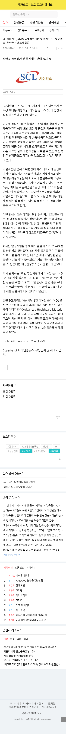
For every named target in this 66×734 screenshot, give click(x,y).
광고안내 (38, 703)
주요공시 (39, 30)
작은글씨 (58, 48)
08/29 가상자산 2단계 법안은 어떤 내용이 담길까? (30, 647)
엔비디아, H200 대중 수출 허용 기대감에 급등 (28, 520)
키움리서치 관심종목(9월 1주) (19, 651)
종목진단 (54, 22)
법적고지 (33, 707)
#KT (57, 446)
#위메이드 (12, 446)
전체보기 (62, 30)
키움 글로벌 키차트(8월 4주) (18, 655)
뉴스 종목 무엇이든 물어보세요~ (20, 482)
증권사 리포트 (11, 630)
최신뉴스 (7, 30)
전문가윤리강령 (49, 707)
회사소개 (14, 703)
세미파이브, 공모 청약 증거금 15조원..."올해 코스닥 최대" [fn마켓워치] (33, 530)
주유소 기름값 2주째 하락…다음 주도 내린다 (27, 545)
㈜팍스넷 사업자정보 (31, 713)
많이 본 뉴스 (10, 497)
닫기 (60, 4)
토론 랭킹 (19, 567)
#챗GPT (26, 451)
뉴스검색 (8, 436)
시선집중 (8, 385)
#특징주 (54, 451)
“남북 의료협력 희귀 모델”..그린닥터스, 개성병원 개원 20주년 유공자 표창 (33, 510)
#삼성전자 (13, 451)
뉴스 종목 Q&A (12, 473)
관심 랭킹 (30, 567)
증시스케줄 (55, 30)
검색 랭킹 (8, 567)
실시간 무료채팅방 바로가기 (18, 487)
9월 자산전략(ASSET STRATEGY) (21, 659)
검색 (55, 14)
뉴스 (5, 22)
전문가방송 (36, 22)
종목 (12, 638)
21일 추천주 (9, 396)
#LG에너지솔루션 (29, 446)
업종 (19, 638)
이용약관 (51, 703)
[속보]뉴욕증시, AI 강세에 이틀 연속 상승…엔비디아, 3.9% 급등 (33, 525)
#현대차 (46, 446)
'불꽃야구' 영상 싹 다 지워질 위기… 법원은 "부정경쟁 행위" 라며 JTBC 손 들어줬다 (33, 550)
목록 (58, 417)
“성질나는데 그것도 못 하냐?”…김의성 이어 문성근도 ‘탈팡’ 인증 (33, 535)
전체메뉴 (63, 14)
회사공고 (26, 703)
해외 (26, 638)
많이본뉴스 (23, 30)
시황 (6, 638)
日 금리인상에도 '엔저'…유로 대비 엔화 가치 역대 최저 (33, 540)
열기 (63, 719)
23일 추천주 (9, 391)
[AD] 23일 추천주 (11, 555)
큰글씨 (61, 48)
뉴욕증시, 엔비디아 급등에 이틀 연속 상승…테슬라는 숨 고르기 (33, 515)
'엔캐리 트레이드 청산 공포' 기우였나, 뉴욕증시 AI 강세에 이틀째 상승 (33, 505)
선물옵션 (19, 22)
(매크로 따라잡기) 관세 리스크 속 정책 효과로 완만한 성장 (33, 664)
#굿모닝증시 (40, 451)
